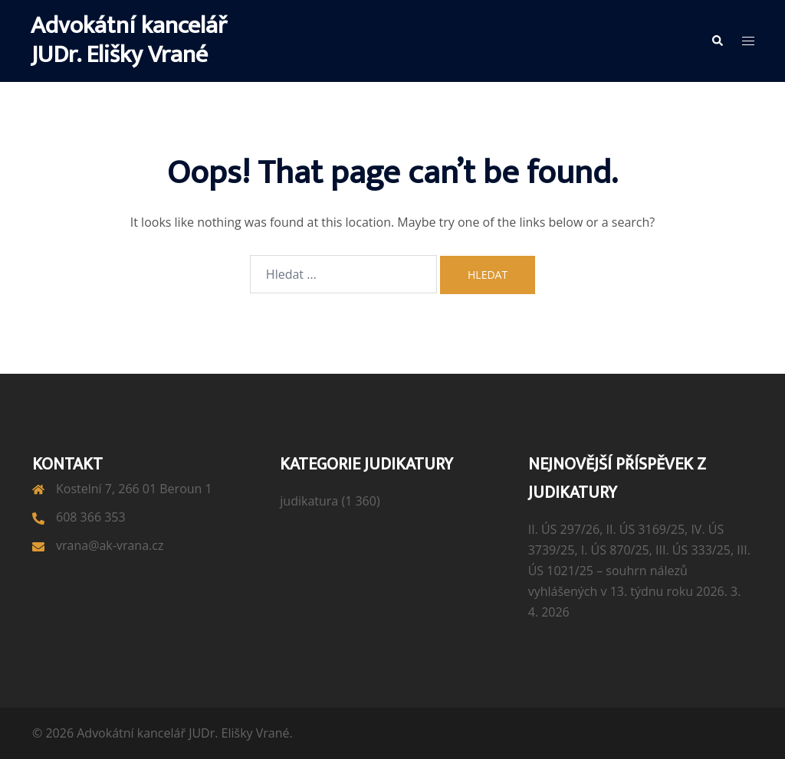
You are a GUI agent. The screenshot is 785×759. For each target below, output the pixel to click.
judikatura (309, 500)
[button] (717, 40)
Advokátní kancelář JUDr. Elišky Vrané (129, 40)
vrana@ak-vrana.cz (109, 545)
